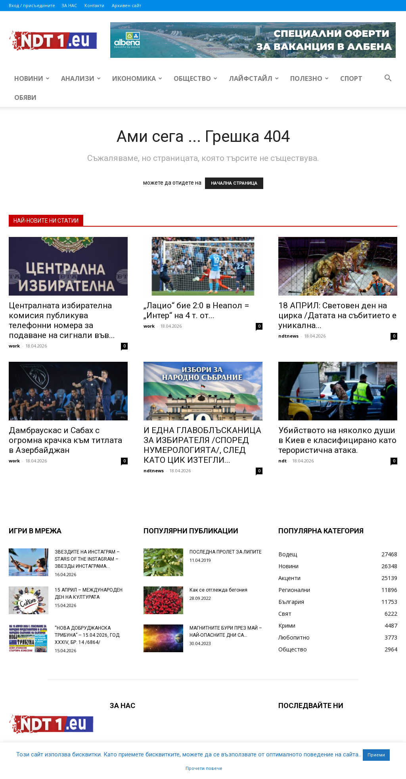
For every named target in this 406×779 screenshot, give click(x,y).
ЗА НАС (69, 5)
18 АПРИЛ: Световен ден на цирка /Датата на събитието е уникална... (337, 315)
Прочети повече (204, 768)
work (14, 346)
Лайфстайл (254, 78)
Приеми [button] (376, 755)
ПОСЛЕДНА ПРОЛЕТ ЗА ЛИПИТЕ (226, 552)
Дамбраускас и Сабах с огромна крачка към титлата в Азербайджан (65, 440)
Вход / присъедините (32, 5)
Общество (195, 78)
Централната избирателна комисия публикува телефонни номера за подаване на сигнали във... (62, 320)
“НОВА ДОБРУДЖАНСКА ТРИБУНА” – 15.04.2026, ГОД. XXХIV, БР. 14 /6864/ (88, 635)
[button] (387, 79)
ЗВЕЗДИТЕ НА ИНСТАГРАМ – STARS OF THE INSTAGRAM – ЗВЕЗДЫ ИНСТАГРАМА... (87, 559)
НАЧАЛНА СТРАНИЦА (234, 183)
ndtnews (288, 336)
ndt (282, 461)
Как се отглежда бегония (218, 590)
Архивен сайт (126, 5)
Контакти (94, 5)
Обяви (25, 97)
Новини (32, 78)
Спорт (351, 78)
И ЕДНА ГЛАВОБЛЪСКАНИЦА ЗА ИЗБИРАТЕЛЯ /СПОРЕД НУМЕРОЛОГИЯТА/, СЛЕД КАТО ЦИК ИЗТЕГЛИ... (202, 445)
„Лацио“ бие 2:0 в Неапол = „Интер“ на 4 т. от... (196, 310)
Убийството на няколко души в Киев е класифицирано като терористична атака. (337, 440)
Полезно (309, 78)
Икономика (137, 78)
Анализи (81, 78)
